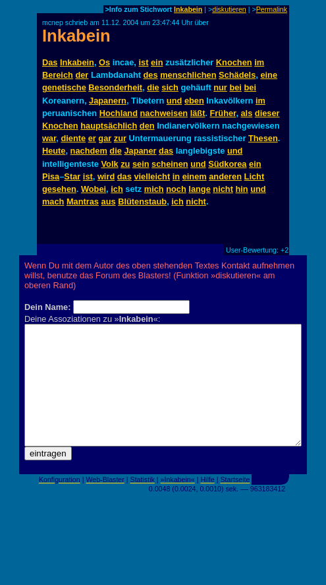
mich (154, 189)
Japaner (140, 151)
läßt (197, 113)
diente (73, 138)
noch (176, 189)
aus (108, 201)
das (166, 151)
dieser (267, 113)
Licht (254, 176)
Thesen (263, 138)
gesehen (59, 189)
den (147, 126)
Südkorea (227, 164)
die (153, 87)
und (174, 101)
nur (220, 87)
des (151, 75)
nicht (223, 189)
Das (49, 62)
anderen (225, 176)
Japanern (107, 101)
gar (104, 138)
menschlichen (188, 75)
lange (199, 189)
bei (235, 87)
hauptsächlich (108, 126)
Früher (223, 113)
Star (72, 176)
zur (120, 138)
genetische (64, 87)
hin (241, 189)
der (81, 75)
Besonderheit (115, 87)
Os (104, 62)
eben (194, 101)
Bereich (57, 75)
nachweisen (164, 113)
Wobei (93, 189)
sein (140, 164)
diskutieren (229, 9)
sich (169, 87)
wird (106, 176)
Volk (110, 164)
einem (194, 176)
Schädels (237, 75)
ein (157, 62)
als (247, 113)
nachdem (88, 151)
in (176, 176)
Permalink (271, 9)
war (49, 138)
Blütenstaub (142, 201)
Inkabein (188, 9)
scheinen (169, 164)
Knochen (234, 62)
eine (268, 75)
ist (143, 62)
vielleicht (152, 176)
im (259, 62)
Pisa (50, 176)
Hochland (118, 113)
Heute (54, 151)
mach (53, 201)
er (92, 138)
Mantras (83, 201)
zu (125, 164)
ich (117, 189)
